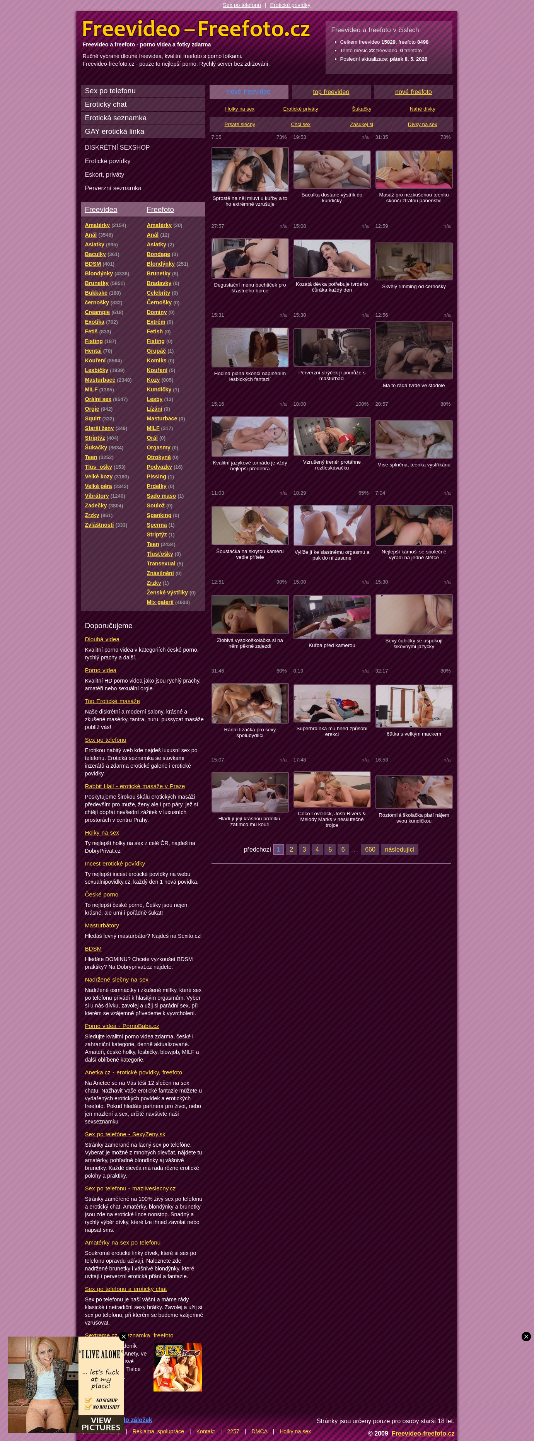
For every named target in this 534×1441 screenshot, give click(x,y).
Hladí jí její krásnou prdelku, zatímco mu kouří (250, 821)
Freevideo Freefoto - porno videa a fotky (196, 28)
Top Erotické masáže (112, 701)
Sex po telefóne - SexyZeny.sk (125, 1134)
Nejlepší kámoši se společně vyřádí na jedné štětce (414, 554)
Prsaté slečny (240, 124)
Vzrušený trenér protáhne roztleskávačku (332, 465)
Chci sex (301, 124)
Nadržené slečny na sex (116, 979)
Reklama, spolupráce (158, 1431)
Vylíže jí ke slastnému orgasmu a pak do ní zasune (332, 555)
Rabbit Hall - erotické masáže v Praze (135, 786)
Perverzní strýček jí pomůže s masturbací (332, 375)
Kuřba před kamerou (332, 645)
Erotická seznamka (116, 118)
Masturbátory (102, 925)
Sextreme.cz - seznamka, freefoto (129, 1335)
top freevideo (331, 91)
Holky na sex (102, 832)
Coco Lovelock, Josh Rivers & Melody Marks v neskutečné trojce (332, 819)
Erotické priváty (300, 109)
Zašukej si (361, 124)
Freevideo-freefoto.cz (423, 1433)
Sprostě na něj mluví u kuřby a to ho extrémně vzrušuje (250, 201)
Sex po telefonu (242, 5)
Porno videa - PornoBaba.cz (122, 1026)
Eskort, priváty (105, 174)
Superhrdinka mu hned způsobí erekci (332, 731)
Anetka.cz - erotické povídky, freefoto (134, 1072)
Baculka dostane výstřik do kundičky (332, 197)
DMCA (260, 1431)
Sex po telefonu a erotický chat (126, 1289)
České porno (102, 894)
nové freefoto (413, 91)
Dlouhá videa (102, 639)
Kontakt (205, 1431)
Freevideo (101, 209)
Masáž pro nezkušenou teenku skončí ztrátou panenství (414, 197)
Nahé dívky (422, 109)
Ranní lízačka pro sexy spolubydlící (250, 732)
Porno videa (101, 670)
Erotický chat (106, 104)
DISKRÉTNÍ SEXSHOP (117, 147)
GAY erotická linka (115, 131)
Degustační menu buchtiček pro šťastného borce (250, 288)
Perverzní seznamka (113, 187)
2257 (233, 1431)
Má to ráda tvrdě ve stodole (414, 385)
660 (370, 849)
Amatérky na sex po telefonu (123, 1242)
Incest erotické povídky (115, 863)
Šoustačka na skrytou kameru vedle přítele (249, 554)
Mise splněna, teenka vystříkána (413, 465)
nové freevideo (249, 91)
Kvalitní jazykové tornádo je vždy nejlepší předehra (250, 465)
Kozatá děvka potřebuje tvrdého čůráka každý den (332, 287)
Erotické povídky (290, 5)
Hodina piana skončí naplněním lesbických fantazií (250, 376)
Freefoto (160, 209)
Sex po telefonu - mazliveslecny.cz (130, 1188)
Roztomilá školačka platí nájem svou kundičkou (414, 818)
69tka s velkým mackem (414, 734)
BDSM (93, 948)
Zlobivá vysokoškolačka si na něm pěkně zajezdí (250, 643)
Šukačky (361, 109)
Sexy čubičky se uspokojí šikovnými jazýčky (414, 643)
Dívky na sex (422, 124)
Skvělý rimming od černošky (414, 286)
